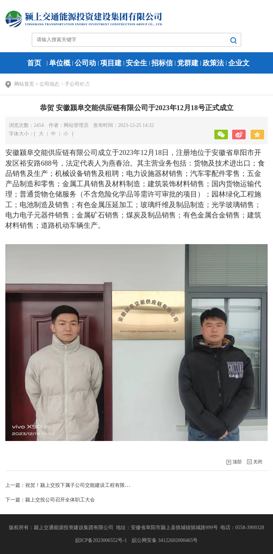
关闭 (257, 461)
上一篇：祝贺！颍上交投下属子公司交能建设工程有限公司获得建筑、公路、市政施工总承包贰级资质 (117, 485)
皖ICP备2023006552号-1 (102, 540)
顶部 (237, 461)
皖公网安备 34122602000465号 (164, 540)
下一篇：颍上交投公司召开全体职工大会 (50, 499)
